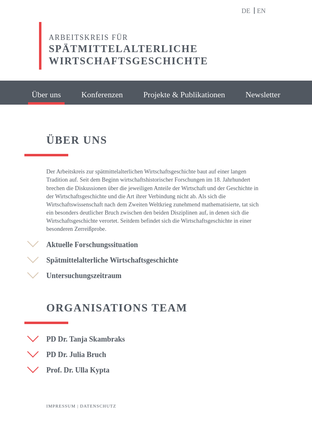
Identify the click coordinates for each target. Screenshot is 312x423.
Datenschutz (98, 405)
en (261, 11)
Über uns (46, 94)
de (246, 11)
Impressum (61, 405)
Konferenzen (102, 94)
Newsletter (262, 94)
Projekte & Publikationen (184, 94)
